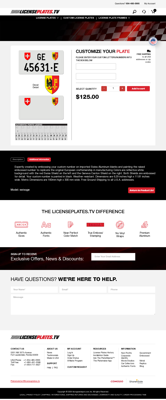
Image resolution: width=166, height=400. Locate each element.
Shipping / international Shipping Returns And (70, 396)
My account (74, 350)
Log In (70, 354)
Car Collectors (127, 365)
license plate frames (113, 18)
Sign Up (70, 357)
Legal (22, 396)
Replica (143, 365)
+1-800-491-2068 (32, 364)
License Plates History (103, 354)
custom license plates (78, 18)
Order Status (73, 359)
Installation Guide (101, 357)
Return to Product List (141, 190)
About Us (52, 350)
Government (145, 354)
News (49, 354)
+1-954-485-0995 (31, 361)
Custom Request (77, 369)
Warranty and (111, 396)
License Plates (46, 18)
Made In (53, 359)
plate (123, 52)
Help (49, 369)
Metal (142, 362)
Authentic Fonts (128, 367)
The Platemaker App (102, 362)
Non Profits (126, 354)
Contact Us (17, 350)
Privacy (33, 396)
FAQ (56, 369)
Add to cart (139, 89)
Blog (142, 367)
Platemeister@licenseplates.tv (25, 382)
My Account (149, 4)
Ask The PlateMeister (104, 359)
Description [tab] (17, 160)
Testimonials (52, 357)
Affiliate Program (75, 362)
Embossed (145, 357)
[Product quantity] (113, 89)
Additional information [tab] (39, 160)
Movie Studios (127, 362)
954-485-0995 (132, 4)
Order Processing (135, 396)
